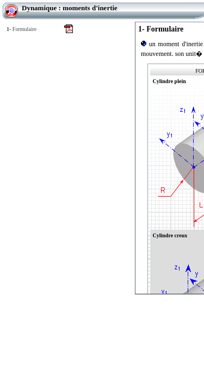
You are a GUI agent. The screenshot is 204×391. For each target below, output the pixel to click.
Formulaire (21, 29)
